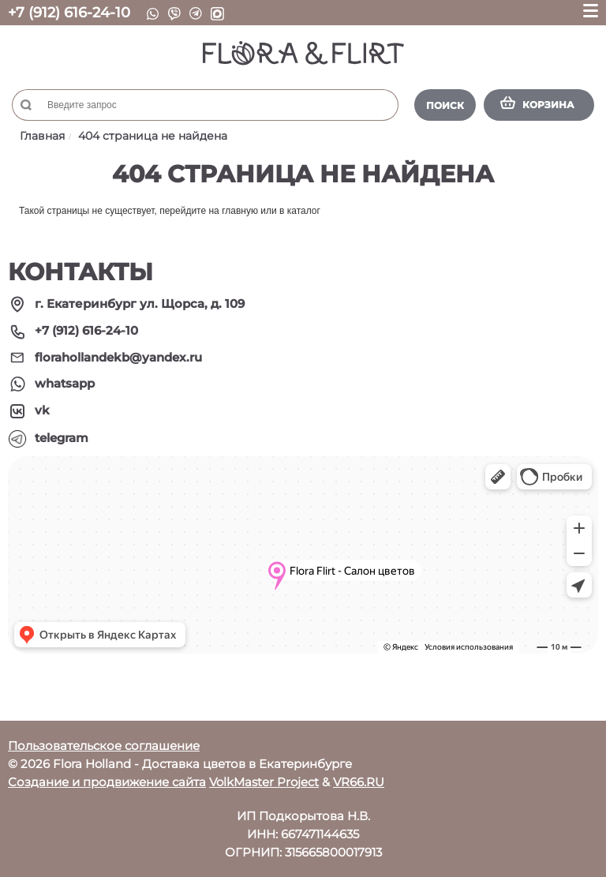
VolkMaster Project (264, 781)
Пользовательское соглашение (104, 745)
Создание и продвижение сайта (107, 781)
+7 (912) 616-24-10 (69, 12)
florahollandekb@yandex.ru (118, 357)
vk (42, 410)
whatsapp (65, 383)
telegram (61, 437)
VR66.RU (358, 781)
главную (240, 210)
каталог (303, 210)
